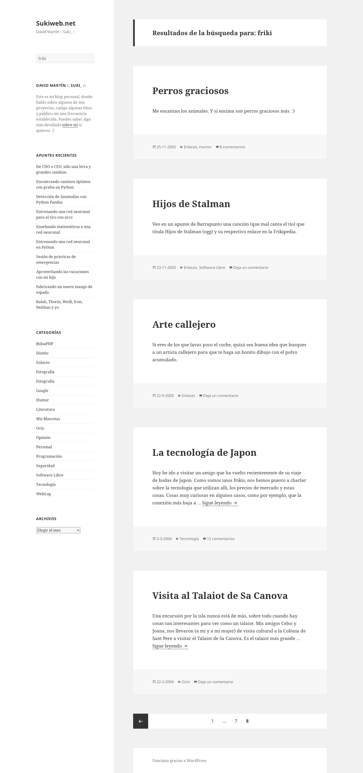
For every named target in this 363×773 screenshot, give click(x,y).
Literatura (45, 409)
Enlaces (43, 362)
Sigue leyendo (220, 503)
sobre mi (70, 124)
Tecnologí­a (46, 484)
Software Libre (49, 475)
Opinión (43, 437)
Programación (49, 456)
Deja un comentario (250, 267)
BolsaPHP (44, 343)
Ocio (40, 428)
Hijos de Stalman (191, 203)
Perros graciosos (190, 90)
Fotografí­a (45, 371)
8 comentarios (232, 146)
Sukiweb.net (56, 23)
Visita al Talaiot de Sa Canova (220, 595)
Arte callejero (184, 324)
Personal (44, 446)
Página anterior (140, 721)
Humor (42, 400)
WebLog (43, 493)
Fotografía (45, 381)
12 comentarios (221, 538)
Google (42, 390)
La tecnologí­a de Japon (204, 452)
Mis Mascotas (48, 418)
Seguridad (45, 465)
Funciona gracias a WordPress (179, 760)
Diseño (42, 353)
